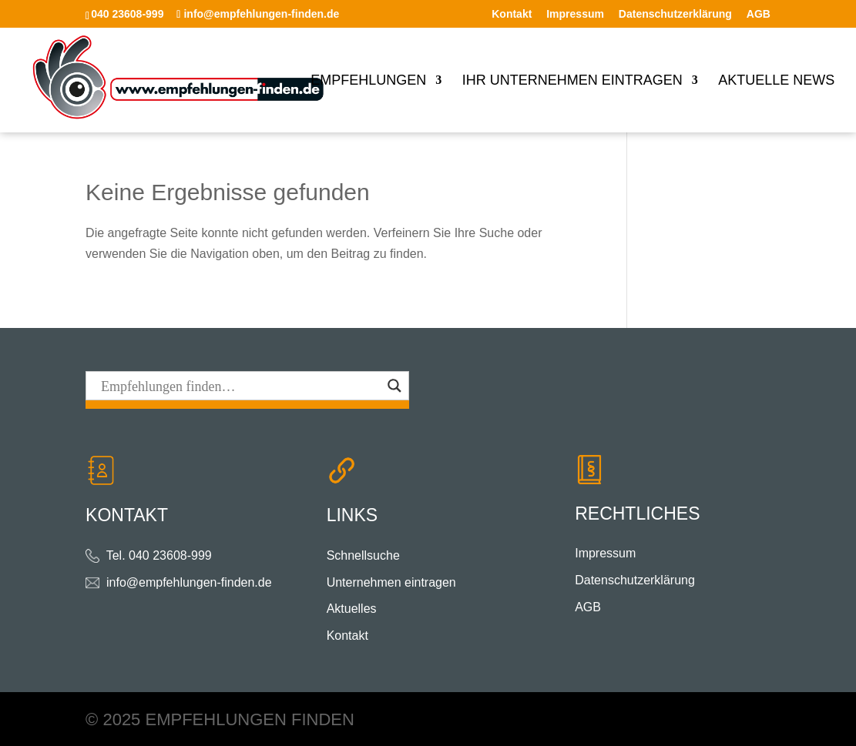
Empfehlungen (368, 81)
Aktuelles (352, 608)
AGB (758, 14)
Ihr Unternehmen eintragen (572, 81)
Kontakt (512, 14)
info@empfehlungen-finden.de (189, 582)
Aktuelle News (776, 81)
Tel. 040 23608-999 (159, 555)
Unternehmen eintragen (391, 582)
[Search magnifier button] (394, 385)
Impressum (575, 14)
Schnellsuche (363, 555)
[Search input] (240, 385)
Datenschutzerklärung (675, 14)
